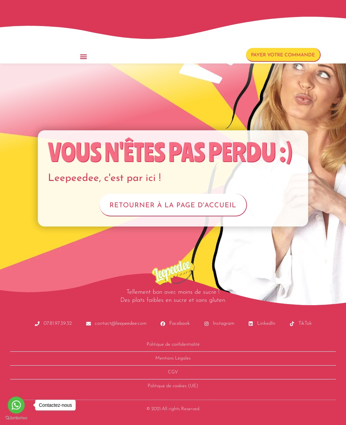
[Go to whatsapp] (16, 405)
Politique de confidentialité (173, 344)
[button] (83, 56)
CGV (173, 372)
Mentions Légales (173, 358)
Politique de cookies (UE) (173, 386)
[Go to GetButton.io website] (16, 418)
